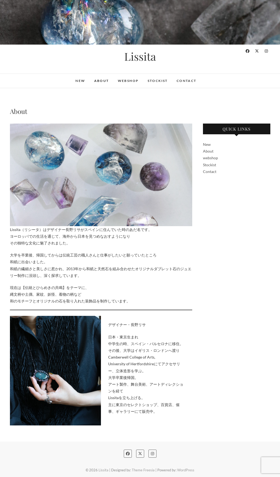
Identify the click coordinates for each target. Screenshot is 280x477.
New (80, 81)
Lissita (140, 56)
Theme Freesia (143, 470)
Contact (187, 81)
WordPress (185, 470)
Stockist (158, 81)
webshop (128, 81)
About (101, 81)
